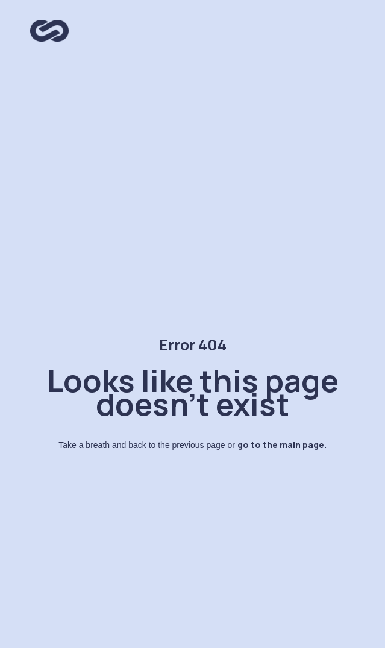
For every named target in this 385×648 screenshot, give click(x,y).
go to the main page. (282, 444)
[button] (343, 31)
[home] (46, 27)
